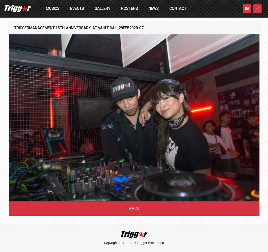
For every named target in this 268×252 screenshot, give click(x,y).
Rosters (129, 8)
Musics (52, 8)
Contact (177, 8)
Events (77, 8)
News (154, 8)
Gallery (102, 8)
